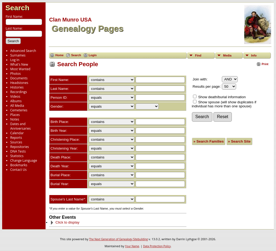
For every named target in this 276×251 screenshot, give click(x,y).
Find (198, 55)
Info (254, 55)
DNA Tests (18, 151)
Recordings (18, 92)
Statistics (16, 156)
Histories (16, 87)
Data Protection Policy (157, 246)
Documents (18, 78)
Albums (16, 101)
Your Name (132, 246)
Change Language (23, 160)
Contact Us (18, 169)
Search (17, 8)
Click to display (65, 222)
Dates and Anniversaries (20, 126)
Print (265, 64)
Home (59, 55)
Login (93, 55)
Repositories (19, 146)
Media (227, 55)
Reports (16, 137)
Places (15, 114)
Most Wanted (20, 69)
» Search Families (209, 141)
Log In (14, 60)
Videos (15, 96)
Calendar (17, 133)
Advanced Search (23, 50)
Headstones (19, 82)
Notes (14, 119)
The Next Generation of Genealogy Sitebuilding (118, 239)
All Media (17, 105)
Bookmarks (18, 165)
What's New (19, 64)
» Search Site (239, 141)
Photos (15, 73)
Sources (16, 142)
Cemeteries (18, 110)
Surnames (17, 55)
